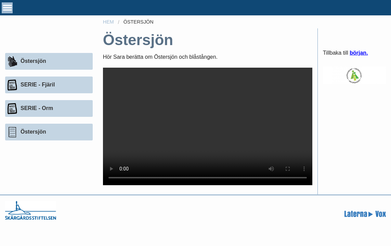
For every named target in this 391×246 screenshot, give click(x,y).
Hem (108, 22)
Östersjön (138, 22)
